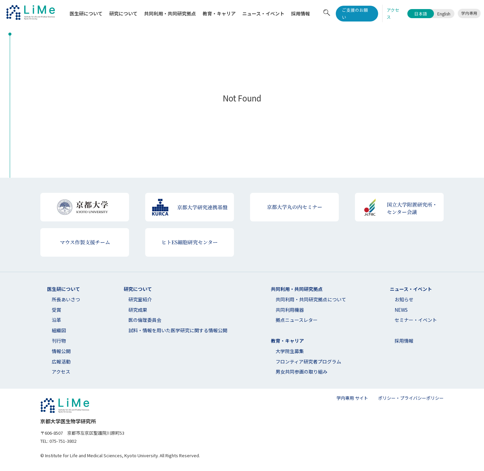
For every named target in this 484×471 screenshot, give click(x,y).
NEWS (401, 309)
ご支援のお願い (355, 13)
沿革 (56, 319)
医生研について (86, 13)
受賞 (56, 309)
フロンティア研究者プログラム (308, 361)
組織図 (59, 330)
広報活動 (61, 361)
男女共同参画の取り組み (301, 371)
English (443, 13)
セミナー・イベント (416, 319)
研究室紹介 (140, 299)
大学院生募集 (290, 351)
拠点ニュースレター (297, 319)
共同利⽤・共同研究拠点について (311, 299)
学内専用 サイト (352, 398)
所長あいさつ (66, 299)
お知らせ (404, 299)
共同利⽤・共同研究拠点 (170, 13)
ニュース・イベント (263, 13)
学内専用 (469, 13)
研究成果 (137, 309)
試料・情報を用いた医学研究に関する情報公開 (177, 330)
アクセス (61, 371)
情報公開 (61, 351)
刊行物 (59, 340)
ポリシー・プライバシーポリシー (411, 398)
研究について (123, 13)
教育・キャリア (219, 13)
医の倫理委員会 (144, 319)
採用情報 (300, 13)
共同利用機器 (290, 309)
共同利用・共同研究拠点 (297, 289)
